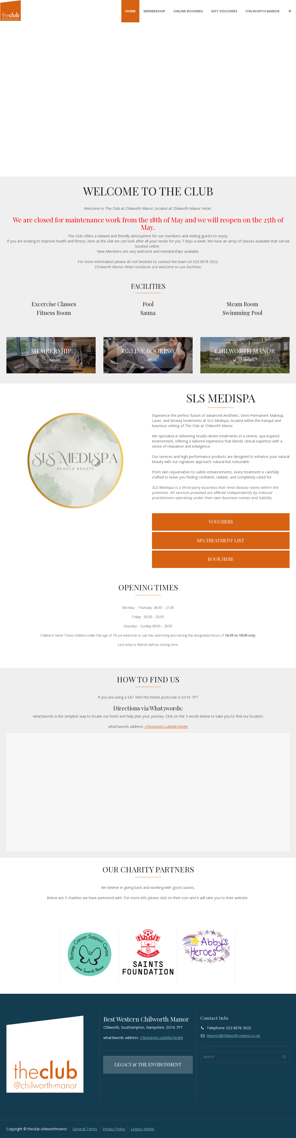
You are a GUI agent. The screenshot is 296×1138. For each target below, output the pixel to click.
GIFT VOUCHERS (224, 11)
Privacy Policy (114, 1128)
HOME (130, 11)
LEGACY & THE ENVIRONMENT (148, 1064)
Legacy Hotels (142, 1128)
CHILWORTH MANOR (262, 11)
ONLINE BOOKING (188, 11)
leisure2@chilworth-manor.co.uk (233, 1035)
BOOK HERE (221, 559)
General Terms (85, 1128)
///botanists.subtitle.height (166, 726)
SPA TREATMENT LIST (220, 540)
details (55, 359)
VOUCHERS (221, 522)
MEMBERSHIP (154, 11)
